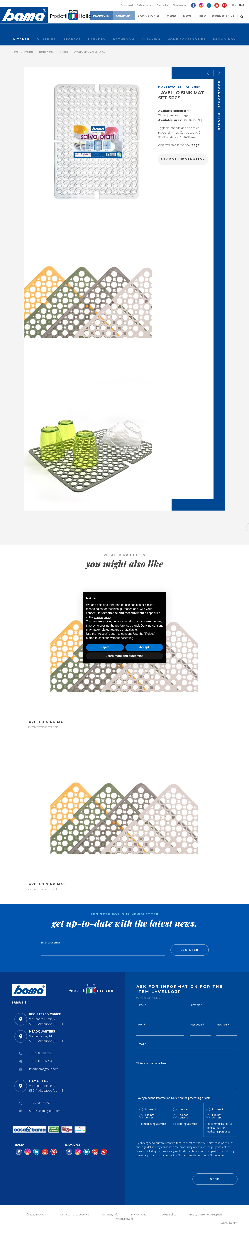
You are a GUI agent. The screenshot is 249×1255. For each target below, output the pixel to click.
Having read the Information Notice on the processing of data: (173, 1098)
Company (129, 16)
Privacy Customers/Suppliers (206, 1214)
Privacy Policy (139, 1214)
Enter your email (50, 942)
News (189, 16)
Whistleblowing (124, 1218)
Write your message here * (152, 1063)
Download (126, 5)
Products (108, 16)
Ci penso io (179, 5)
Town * (140, 1024)
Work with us (223, 16)
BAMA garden (144, 5)
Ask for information (183, 159)
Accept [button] (144, 647)
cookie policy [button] (102, 617)
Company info (110, 1214)
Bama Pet (163, 5)
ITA (234, 5)
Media (174, 16)
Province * (222, 1024)
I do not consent (150, 1116)
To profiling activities (185, 1123)
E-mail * (141, 1044)
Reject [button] (104, 647)
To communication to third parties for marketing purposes (219, 1127)
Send (215, 1179)
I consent (150, 1109)
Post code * (197, 1024)
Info (202, 16)
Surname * (196, 1005)
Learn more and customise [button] (124, 655)
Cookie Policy (168, 1214)
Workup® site (229, 1223)
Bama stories (153, 16)
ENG (241, 5)
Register (189, 950)
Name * (141, 1005)
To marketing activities (153, 1123)
